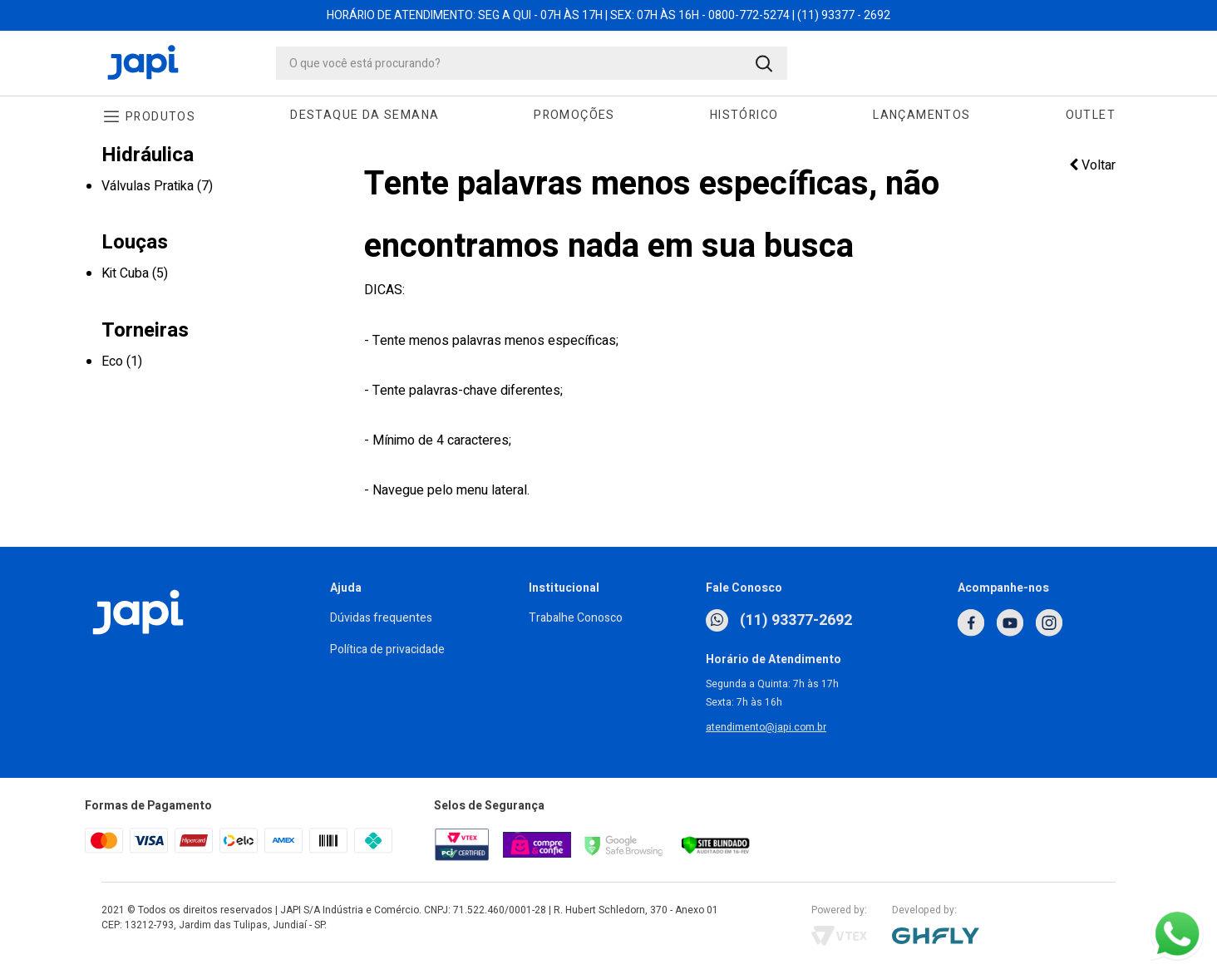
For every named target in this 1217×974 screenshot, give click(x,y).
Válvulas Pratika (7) (157, 186)
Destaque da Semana (364, 115)
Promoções (574, 115)
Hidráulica (147, 155)
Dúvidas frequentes (381, 618)
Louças (134, 242)
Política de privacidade (387, 649)
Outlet (1091, 115)
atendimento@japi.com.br (766, 727)
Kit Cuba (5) (134, 273)
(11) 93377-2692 (779, 620)
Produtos (160, 116)
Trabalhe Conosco (576, 618)
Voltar (1092, 165)
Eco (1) (121, 361)
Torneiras (145, 330)
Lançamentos (921, 115)
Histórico (744, 115)
